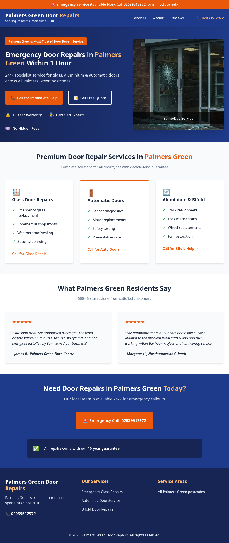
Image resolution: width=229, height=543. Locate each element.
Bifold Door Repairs (98, 509)
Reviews (177, 17)
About (158, 17)
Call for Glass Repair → (31, 253)
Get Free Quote (90, 98)
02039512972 (135, 4)
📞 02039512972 (210, 17)
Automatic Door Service (101, 500)
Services (139, 17)
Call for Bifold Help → (181, 248)
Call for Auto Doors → (105, 249)
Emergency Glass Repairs (102, 491)
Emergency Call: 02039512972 (114, 421)
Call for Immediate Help (34, 98)
